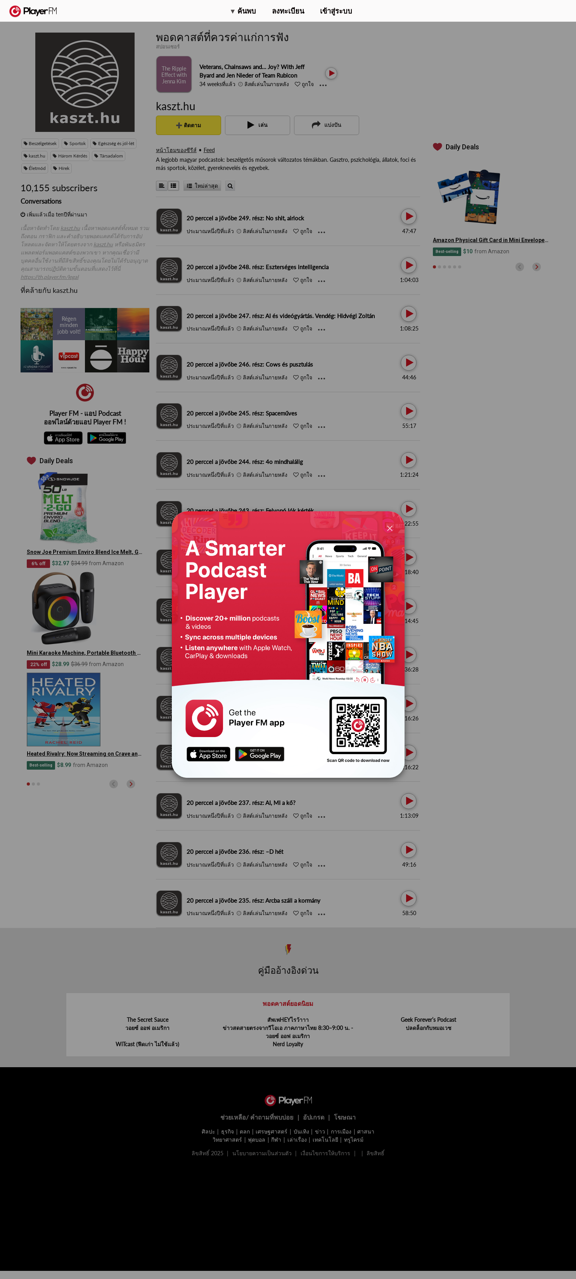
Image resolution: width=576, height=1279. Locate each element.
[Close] (390, 527)
